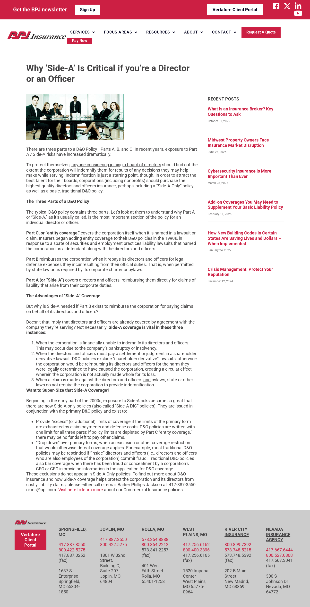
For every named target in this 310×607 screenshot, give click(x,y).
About (193, 32)
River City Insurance (236, 532)
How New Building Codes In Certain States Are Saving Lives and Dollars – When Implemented (244, 238)
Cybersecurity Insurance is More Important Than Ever (239, 173)
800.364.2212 (155, 544)
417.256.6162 (196, 544)
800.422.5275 (72, 549)
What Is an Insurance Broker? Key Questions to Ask (240, 111)
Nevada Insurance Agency (278, 534)
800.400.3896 (196, 549)
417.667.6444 (279, 549)
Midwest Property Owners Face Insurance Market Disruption (238, 142)
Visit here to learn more (80, 489)
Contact (224, 32)
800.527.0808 (279, 555)
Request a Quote (261, 32)
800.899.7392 (237, 544)
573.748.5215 (237, 549)
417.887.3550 (72, 544)
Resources (160, 32)
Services (82, 32)
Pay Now (79, 40)
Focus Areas (120, 32)
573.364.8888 (155, 539)
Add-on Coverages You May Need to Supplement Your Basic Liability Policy (245, 205)
